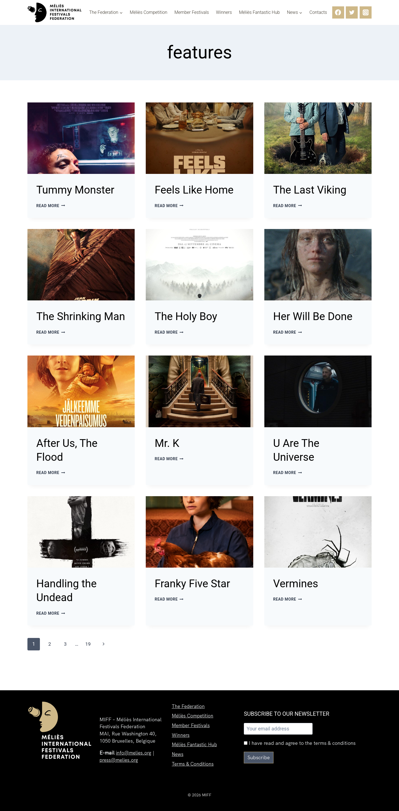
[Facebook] (338, 12)
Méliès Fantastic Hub (259, 12)
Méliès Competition (148, 12)
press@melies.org (119, 760)
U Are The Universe (298, 464)
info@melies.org (134, 753)
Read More (51, 206)
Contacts (318, 12)
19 (89, 659)
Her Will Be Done (316, 316)
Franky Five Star (196, 598)
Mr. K (168, 457)
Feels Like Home (197, 189)
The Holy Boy (188, 316)
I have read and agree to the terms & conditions (299, 743)
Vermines (297, 598)
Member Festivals (191, 12)
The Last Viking (313, 189)
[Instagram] (366, 12)
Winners (224, 12)
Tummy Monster (78, 189)
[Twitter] (352, 12)
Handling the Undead (69, 605)
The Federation (189, 703)
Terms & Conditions (194, 763)
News (178, 753)
